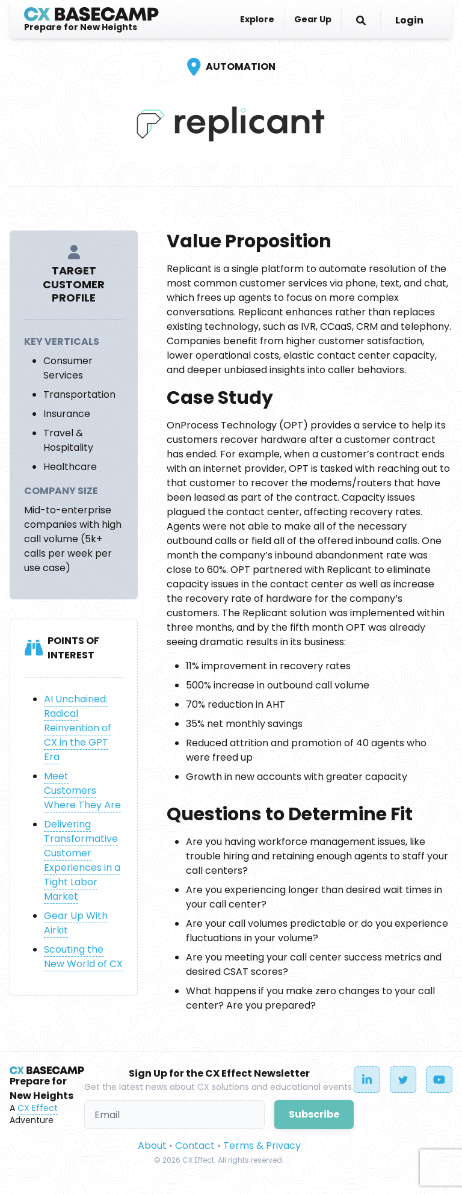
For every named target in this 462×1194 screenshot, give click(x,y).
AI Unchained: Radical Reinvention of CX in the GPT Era (77, 728)
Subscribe (314, 1114)
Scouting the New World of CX (83, 956)
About (152, 1145)
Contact (195, 1145)
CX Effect (37, 1108)
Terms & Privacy (262, 1145)
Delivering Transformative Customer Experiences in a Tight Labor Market (82, 860)
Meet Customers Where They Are (82, 790)
